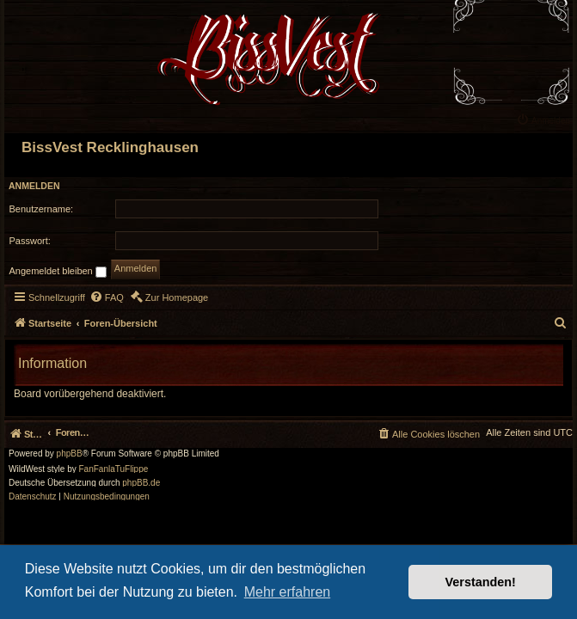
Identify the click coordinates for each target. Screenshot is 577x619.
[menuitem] (545, 119)
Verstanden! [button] (480, 582)
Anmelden (34, 186)
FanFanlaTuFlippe (114, 469)
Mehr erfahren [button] (287, 592)
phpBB (70, 453)
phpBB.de (141, 483)
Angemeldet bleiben (58, 272)
